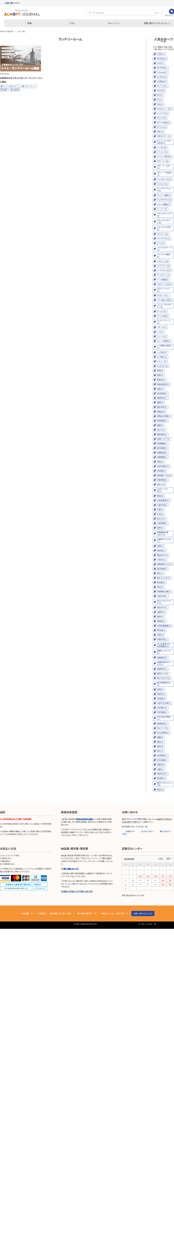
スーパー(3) (162, 208)
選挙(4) (160, 616)
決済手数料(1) (163, 466)
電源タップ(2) (162, 673)
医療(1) (160, 370)
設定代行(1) (162, 607)
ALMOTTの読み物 (6, 31)
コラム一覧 (21, 31)
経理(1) (160, 461)
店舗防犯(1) (162, 669)
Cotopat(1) (162, 72)
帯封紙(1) (161, 630)
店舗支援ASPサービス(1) (164, 663)
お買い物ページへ (11, 3)
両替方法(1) (162, 773)
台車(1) (160, 634)
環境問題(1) (162, 420)
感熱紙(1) (161, 411)
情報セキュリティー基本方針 (112, 913)
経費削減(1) (162, 452)
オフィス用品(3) (163, 122)
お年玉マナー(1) (163, 136)
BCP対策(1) (162, 67)
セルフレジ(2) (162, 234)
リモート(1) (161, 327)
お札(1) (160, 131)
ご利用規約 (40, 913)
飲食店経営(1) (163, 384)
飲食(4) (160, 375)
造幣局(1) (161, 621)
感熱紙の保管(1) (164, 416)
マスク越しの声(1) (164, 300)
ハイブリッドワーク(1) (164, 248)
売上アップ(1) (162, 728)
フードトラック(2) (164, 270)
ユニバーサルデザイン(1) (164, 305)
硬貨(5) (160, 496)
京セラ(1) (161, 429)
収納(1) (160, 546)
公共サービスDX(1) (162, 490)
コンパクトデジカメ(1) (164, 189)
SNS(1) (160, 104)
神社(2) (160, 587)
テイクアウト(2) (163, 238)
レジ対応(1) (162, 352)
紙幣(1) (160, 527)
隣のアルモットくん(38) (164, 783)
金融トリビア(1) (163, 439)
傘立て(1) (161, 518)
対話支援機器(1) (164, 625)
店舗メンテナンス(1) (164, 651)
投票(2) (160, 689)
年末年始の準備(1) (163, 717)
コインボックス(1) (164, 179)
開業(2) (160, 402)
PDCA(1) (160, 90)
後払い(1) (161, 484)
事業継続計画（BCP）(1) (162, 533)
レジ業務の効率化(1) (164, 346)
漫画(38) (160, 764)
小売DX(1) (161, 559)
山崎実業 (16, 90)
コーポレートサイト (145, 924)
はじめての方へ (147, 831)
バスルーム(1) (162, 261)
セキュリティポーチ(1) (163, 221)
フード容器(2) (162, 279)
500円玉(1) (161, 58)
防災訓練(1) (162, 760)
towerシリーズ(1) (164, 108)
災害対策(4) (162, 505)
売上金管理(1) (163, 732)
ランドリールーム (29, 86)
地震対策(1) (162, 639)
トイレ (5, 86)
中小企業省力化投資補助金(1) (163, 645)
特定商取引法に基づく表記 (60, 913)
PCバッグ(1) (162, 86)
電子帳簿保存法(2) (163, 683)
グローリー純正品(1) (164, 173)
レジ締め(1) (162, 357)
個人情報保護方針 (84, 913)
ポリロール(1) (162, 295)
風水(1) (160, 750)
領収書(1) (161, 778)
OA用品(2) (161, 81)
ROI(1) (160, 95)
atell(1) (160, 63)
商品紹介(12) (162, 555)
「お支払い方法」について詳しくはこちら (77, 891)
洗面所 (5, 90)
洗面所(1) (161, 612)
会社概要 (25, 913)
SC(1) (159, 99)
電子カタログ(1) (163, 678)
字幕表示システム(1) (164, 540)
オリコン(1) (161, 127)
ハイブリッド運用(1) (163, 255)
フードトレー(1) (163, 275)
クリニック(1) (162, 152)
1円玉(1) (160, 54)
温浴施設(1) (162, 393)
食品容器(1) (162, 568)
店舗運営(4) (162, 657)
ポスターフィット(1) (163, 289)
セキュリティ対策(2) (163, 228)
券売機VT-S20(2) (164, 475)
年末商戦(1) (162, 712)
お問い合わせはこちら (142, 913)
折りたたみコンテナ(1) (164, 601)
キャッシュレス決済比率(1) (163, 141)
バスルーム (15, 86)
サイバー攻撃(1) (163, 195)
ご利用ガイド (130, 831)
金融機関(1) (162, 443)
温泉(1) (160, 388)
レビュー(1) (161, 361)
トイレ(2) (160, 243)
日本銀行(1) (162, 707)
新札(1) (160, 573)
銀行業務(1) (162, 448)
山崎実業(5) (162, 523)
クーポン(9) (161, 147)
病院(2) (160, 746)
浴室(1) (160, 769)
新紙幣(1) (161, 582)
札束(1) (160, 514)
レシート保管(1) (163, 341)
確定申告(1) (162, 407)
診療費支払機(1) (164, 591)
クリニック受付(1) (164, 156)
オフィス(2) (161, 117)
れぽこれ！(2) (162, 366)
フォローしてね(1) (164, 284)
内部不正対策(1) (164, 703)
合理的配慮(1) (163, 500)
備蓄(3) (160, 737)
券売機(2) (161, 470)
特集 (29, 23)
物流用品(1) (162, 755)
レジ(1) (160, 331)
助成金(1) (161, 550)
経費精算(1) (162, 457)
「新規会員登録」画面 (84, 819)
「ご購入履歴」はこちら (70, 868)
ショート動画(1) (163, 204)
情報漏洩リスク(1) (164, 564)
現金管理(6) (162, 479)
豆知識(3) (161, 698)
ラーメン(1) (161, 311)
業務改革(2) (162, 434)
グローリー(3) (162, 161)
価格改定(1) (162, 398)
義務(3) (160, 425)
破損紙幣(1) (162, 723)
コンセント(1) (162, 184)
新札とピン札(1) (163, 578)
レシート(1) (161, 336)
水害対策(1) (162, 596)
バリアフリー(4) (163, 265)
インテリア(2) (162, 113)
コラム (72, 23)
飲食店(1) (161, 379)
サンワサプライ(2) (164, 199)
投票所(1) (161, 694)
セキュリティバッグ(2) (164, 214)
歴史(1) (160, 789)
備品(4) (160, 741)
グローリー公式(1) (163, 166)
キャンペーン (114, 23)
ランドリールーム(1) (163, 321)
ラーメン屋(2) (162, 316)
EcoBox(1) (161, 77)
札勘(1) (160, 509)
